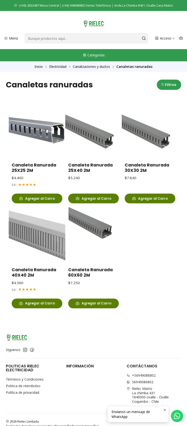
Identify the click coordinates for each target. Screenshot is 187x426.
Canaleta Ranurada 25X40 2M (90, 168)
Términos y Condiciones (25, 379)
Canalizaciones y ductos (91, 66)
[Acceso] (165, 38)
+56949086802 (141, 375)
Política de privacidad (22, 392)
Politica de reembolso (23, 386)
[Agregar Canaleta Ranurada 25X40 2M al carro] (93, 199)
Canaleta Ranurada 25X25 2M (34, 168)
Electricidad (57, 66)
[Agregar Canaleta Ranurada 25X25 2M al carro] (37, 199)
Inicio (39, 66)
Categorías (94, 55)
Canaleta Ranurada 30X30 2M (147, 170)
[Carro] (181, 38)
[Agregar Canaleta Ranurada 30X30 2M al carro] (150, 201)
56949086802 (140, 382)
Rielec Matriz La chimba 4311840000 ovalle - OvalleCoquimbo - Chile (148, 395)
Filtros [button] (168, 85)
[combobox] (86, 38)
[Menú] (11, 38)
